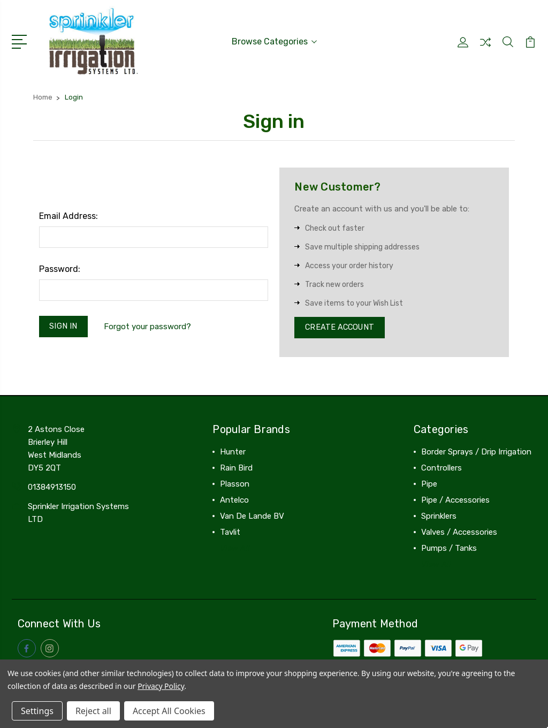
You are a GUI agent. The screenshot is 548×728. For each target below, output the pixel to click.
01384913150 (52, 488)
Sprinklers (438, 517)
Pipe (429, 485)
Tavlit (230, 533)
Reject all (93, 711)
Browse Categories (274, 41)
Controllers (441, 469)
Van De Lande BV (252, 517)
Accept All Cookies (169, 711)
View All (235, 549)
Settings (37, 711)
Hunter (233, 453)
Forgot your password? (149, 326)
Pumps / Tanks (449, 549)
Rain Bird (236, 469)
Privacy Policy (161, 686)
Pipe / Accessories (455, 501)
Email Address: (68, 215)
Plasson (234, 485)
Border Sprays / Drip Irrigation (476, 453)
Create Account (341, 327)
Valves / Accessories (459, 533)
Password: (59, 268)
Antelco (234, 501)
